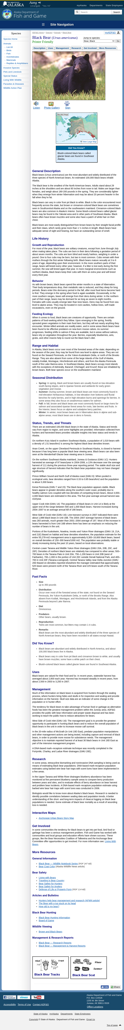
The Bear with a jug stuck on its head (57, 903)
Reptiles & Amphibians (17, 63)
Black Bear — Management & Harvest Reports (62, 946)
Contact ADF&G (41, 1004)
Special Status (10, 76)
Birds (8, 50)
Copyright (33, 1019)
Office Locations (95, 1006)
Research (76, 48)
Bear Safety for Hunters (50, 883)
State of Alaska (14, 4)
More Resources (107, 48)
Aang (33, 2)
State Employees (114, 5)
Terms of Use (24, 1004)
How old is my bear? (49, 906)
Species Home (10, 39)
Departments (96, 5)
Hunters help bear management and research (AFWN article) (69, 900)
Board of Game (46, 920)
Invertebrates (12, 57)
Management (62, 48)
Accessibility (10, 1004)
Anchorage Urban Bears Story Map (56, 818)
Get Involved (90, 48)
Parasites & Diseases (13, 84)
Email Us (91, 1019)
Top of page (112, 1025)
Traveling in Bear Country (51, 880)
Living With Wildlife (12, 80)
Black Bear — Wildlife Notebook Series (58, 863)
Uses (50, 48)
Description (39, 48)
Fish (8, 53)
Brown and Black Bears (50, 931)
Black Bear (67, 33)
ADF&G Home (38, 33)
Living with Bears (47, 877)
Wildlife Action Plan (12, 88)
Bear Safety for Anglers (50, 886)
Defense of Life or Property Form (55, 889)
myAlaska (82, 5)
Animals (57, 33)
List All (9, 47)
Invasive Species (11, 68)
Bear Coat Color (47, 866)
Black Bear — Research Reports (55, 942)
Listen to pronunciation (39, 2)
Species (49, 33)
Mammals (11, 60)
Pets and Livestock (12, 72)
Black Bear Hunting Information (54, 917)
